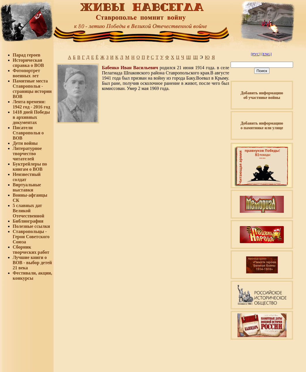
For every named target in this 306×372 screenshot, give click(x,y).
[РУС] (255, 54)
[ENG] (266, 54)
